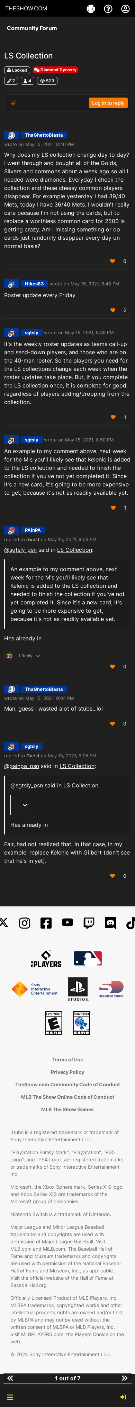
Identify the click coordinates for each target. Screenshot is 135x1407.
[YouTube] (67, 923)
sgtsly (31, 332)
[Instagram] (24, 923)
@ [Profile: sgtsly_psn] (20, 549)
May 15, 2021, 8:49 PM (89, 332)
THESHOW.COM (26, 8)
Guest (32, 539)
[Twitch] (88, 923)
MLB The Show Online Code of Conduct (67, 1097)
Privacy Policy (67, 1072)
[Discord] (110, 923)
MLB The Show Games (67, 1109)
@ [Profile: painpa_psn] (21, 765)
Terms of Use (67, 1059)
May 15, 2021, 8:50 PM (89, 439)
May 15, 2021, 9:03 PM (72, 539)
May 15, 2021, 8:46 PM (49, 144)
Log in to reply (108, 103)
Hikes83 (34, 283)
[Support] (109, 8)
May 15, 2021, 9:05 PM (72, 755)
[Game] (92, 8)
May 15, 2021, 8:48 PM (95, 283)
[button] (10, 1397)
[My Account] (125, 8)
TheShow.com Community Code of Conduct (67, 1084)
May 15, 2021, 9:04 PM (49, 698)
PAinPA (33, 530)
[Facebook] (46, 923)
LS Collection (74, 549)
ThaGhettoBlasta (44, 135)
